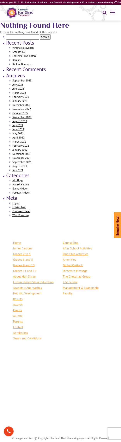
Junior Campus (22, 248)
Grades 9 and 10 (24, 265)
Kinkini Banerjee (21, 64)
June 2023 (18, 88)
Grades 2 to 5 (22, 254)
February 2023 (20, 97)
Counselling (70, 243)
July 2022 (17, 125)
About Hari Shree (24, 276)
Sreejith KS (18, 52)
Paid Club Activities (75, 254)
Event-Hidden (20, 188)
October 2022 (20, 113)
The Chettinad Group (76, 276)
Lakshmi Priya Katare (24, 56)
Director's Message (75, 271)
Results (18, 299)
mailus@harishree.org (38, 374)
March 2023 (19, 92)
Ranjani (16, 60)
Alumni (18, 316)
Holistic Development (27, 293)
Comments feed (21, 211)
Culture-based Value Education (33, 282)
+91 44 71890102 (57, 368)
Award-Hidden (20, 184)
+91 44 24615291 (58, 399)
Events (17, 310)
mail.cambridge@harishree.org (44, 404)
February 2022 (20, 145)
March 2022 (19, 141)
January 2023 (19, 101)
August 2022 (19, 121)
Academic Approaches (27, 288)
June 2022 (18, 129)
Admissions (20, 333)
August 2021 (19, 166)
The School (70, 282)
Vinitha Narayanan (23, 47)
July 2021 (17, 170)
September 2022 (22, 117)
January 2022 (19, 149)
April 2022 (18, 137)
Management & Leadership (81, 288)
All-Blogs (17, 180)
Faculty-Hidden (21, 192)
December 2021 (21, 154)
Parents (18, 321)
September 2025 (22, 80)
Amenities (69, 259)
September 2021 (22, 162)
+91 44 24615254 (85, 368)
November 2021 (21, 158)
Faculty (68, 293)
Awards (18, 304)
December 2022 (21, 105)
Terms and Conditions (27, 338)
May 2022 (18, 133)
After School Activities (77, 248)
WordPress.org (20, 215)
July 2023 (17, 84)
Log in (16, 203)
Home (17, 243)
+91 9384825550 (30, 368)
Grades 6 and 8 (23, 259)
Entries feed (19, 207)
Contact (18, 327)
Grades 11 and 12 (24, 271)
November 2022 (21, 109)
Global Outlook (73, 265)
